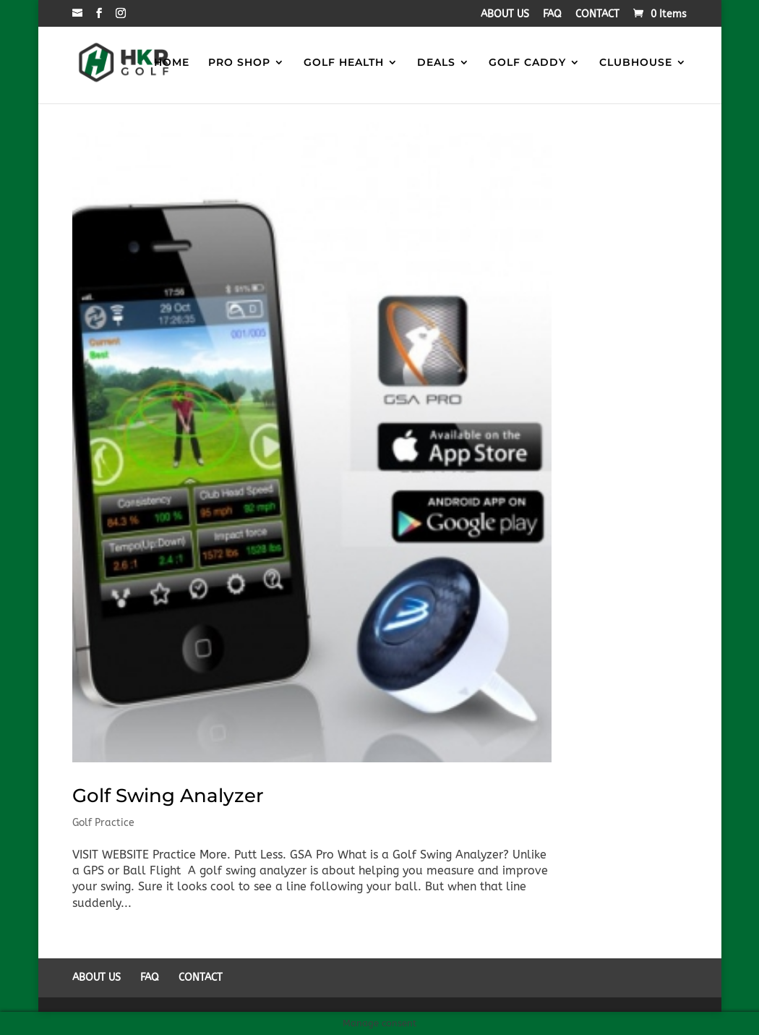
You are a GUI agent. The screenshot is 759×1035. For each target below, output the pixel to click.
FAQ (552, 14)
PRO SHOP (239, 63)
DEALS (436, 63)
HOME (171, 63)
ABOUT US (505, 14)
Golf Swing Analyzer (168, 795)
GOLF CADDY (527, 63)
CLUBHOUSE (635, 63)
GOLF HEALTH (344, 63)
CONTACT (597, 14)
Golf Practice (103, 823)
